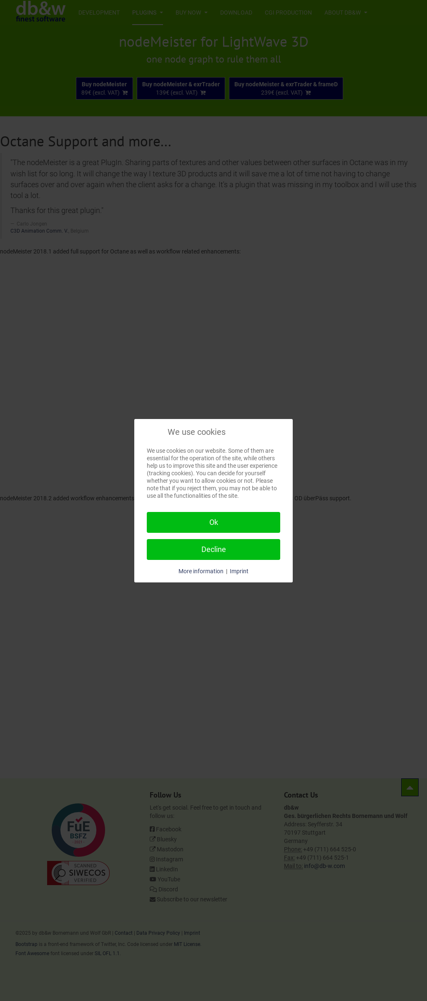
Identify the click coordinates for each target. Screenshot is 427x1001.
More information (201, 571)
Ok (213, 522)
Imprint (239, 571)
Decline (213, 549)
